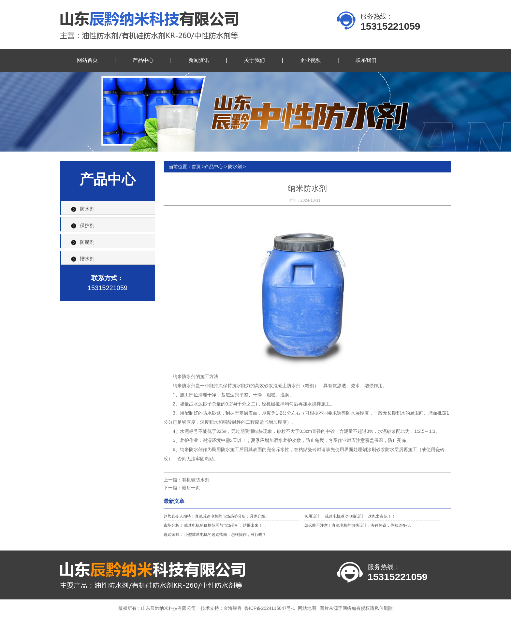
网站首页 (87, 60)
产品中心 (143, 60)
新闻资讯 (198, 60)
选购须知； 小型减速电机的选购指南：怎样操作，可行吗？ (215, 534)
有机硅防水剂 (195, 479)
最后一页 (191, 487)
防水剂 (87, 209)
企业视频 (310, 60)
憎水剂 (87, 258)
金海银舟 (233, 608)
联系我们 (366, 60)
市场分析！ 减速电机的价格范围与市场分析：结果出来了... (215, 525)
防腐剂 (87, 242)
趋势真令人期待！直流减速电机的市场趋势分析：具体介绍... (216, 516)
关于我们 (254, 60)
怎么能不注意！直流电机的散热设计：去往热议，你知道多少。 (359, 525)
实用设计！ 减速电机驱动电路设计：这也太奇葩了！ (349, 516)
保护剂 (87, 225)
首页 (196, 166)
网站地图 (307, 608)
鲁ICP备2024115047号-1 (269, 608)
